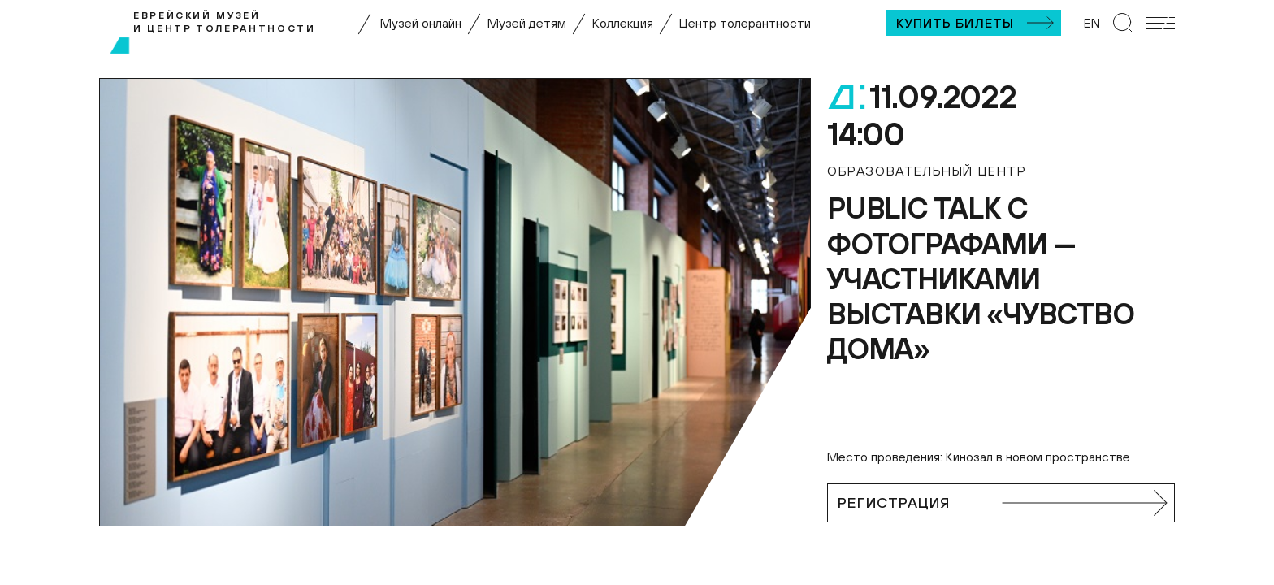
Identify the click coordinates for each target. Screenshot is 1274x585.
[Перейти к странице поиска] (1123, 22)
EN (1092, 22)
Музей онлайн (421, 22)
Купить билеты (955, 22)
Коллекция (622, 22)
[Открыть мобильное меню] (1160, 23)
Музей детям (527, 22)
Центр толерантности (745, 22)
